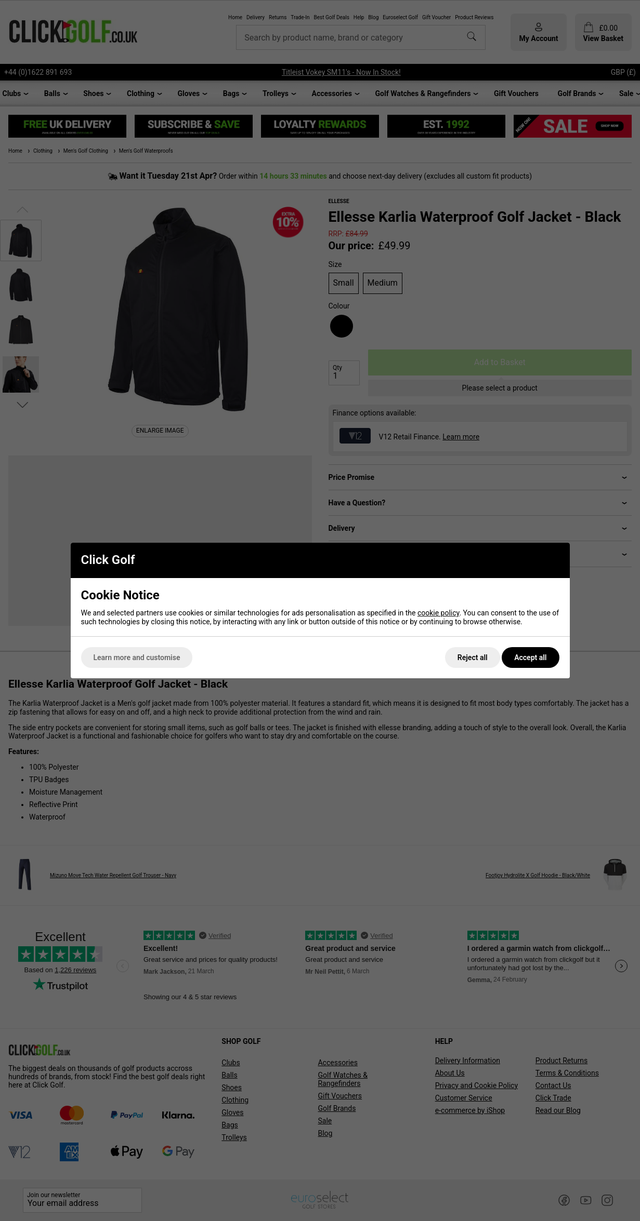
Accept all (530, 657)
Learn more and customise (137, 657)
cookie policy (438, 613)
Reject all (473, 657)
